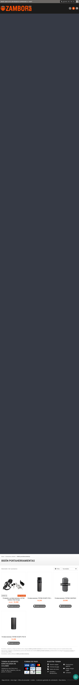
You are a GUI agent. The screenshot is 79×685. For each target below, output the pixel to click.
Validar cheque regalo (70, 669)
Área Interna (62, 680)
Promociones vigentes (69, 665)
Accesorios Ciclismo (69, 650)
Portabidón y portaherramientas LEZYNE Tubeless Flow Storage (14, 599)
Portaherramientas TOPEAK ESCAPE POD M (14, 637)
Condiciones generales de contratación (47, 680)
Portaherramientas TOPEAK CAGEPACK (65, 598)
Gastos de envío (54, 669)
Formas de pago (54, 667)
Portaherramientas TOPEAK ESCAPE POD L (39, 598)
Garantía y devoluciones (53, 672)
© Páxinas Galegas (72, 680)
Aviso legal (14, 680)
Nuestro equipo (54, 664)
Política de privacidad (23, 680)
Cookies (32, 680)
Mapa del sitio (6, 680)
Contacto (68, 672)
